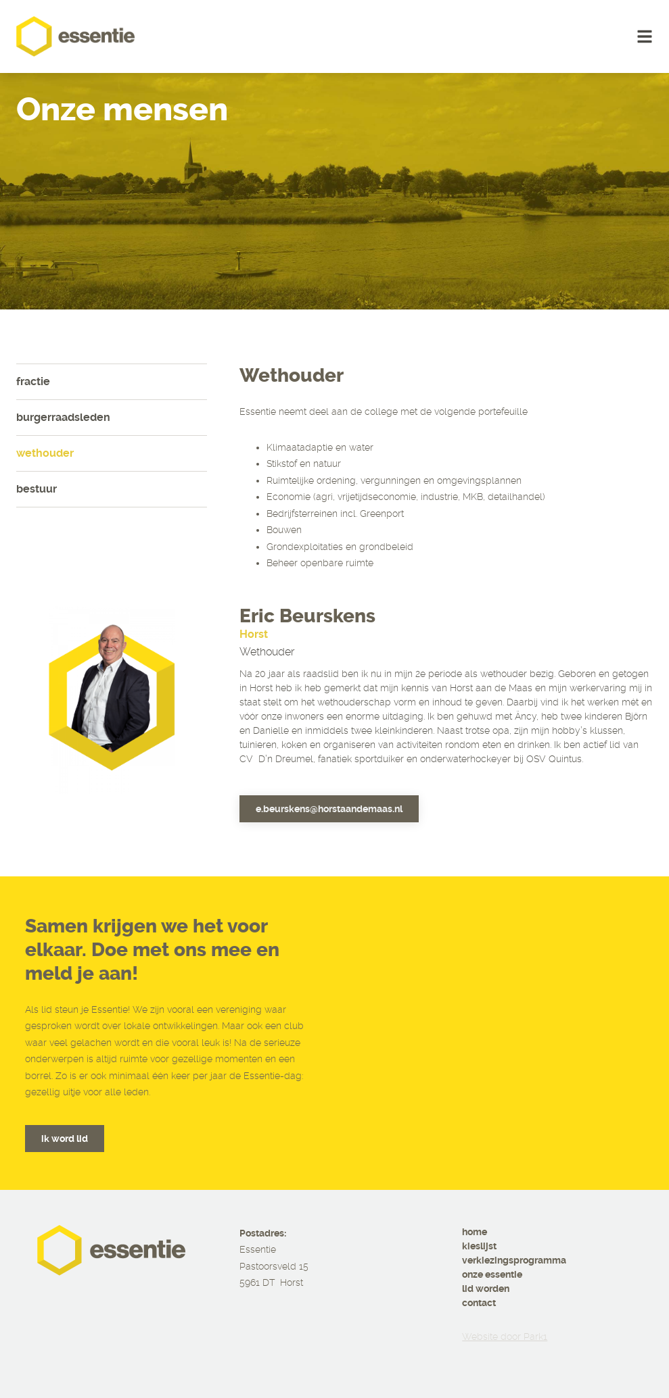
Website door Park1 (504, 1336)
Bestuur (36, 488)
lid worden (485, 1288)
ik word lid (64, 1138)
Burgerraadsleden (63, 417)
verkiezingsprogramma (514, 1260)
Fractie (33, 381)
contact (479, 1302)
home (474, 1231)
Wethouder (45, 453)
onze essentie (492, 1274)
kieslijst (479, 1246)
